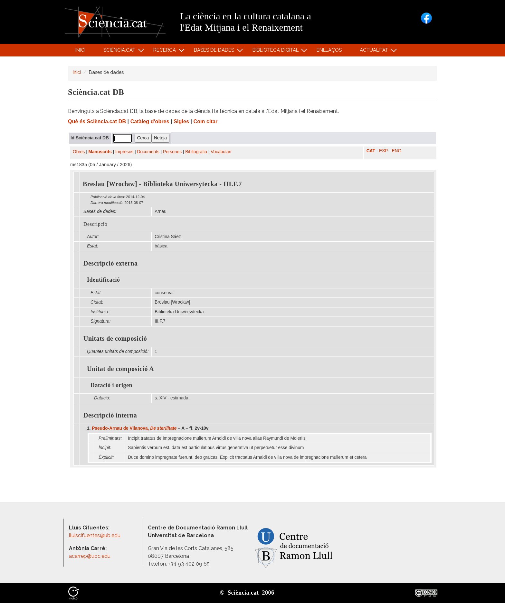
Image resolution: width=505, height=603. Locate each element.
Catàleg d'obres (149, 121)
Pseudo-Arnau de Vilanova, (134, 428)
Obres (79, 151)
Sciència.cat (120, 51)
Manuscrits (100, 151)
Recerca (165, 51)
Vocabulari (221, 151)
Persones (172, 151)
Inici (80, 50)
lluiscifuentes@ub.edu (95, 535)
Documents (148, 151)
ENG (396, 150)
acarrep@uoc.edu (89, 556)
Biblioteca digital (276, 51)
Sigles (181, 121)
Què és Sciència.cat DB (97, 121)
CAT (371, 150)
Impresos (124, 151)
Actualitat (375, 51)
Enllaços (329, 50)
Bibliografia (196, 151)
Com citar (206, 121)
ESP (383, 150)
